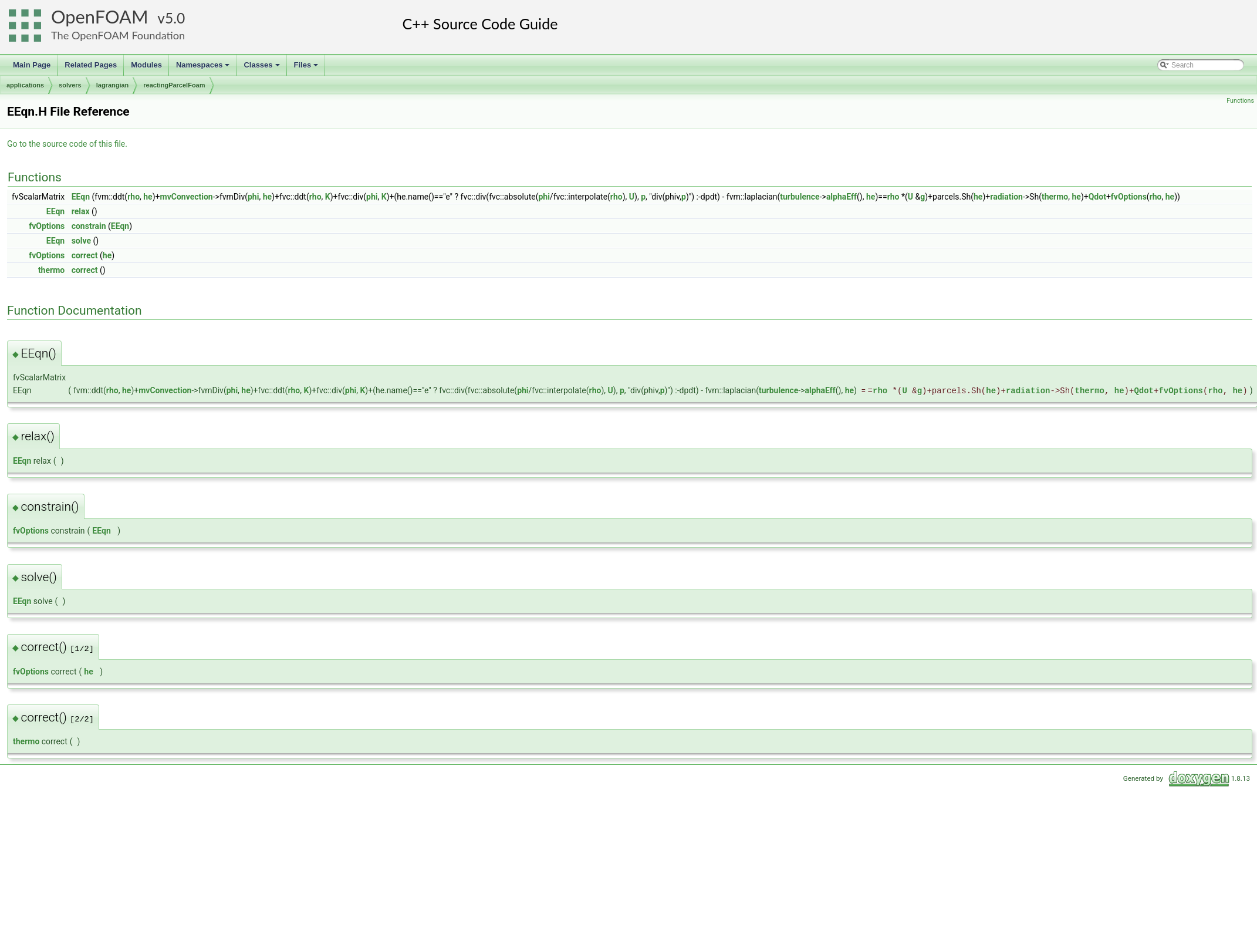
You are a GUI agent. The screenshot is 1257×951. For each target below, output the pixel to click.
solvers (70, 85)
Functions (1240, 100)
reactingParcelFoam (174, 85)
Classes (262, 68)
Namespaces (204, 68)
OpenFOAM (99, 17)
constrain (89, 226)
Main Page (31, 64)
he (147, 196)
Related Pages (91, 64)
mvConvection (186, 196)
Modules (146, 64)
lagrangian (112, 85)
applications (25, 85)
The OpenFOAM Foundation (118, 35)
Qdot (1097, 196)
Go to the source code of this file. (67, 144)
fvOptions (1129, 196)
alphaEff (841, 196)
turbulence (799, 196)
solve (81, 240)
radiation (1006, 196)
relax (81, 211)
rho (133, 196)
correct (85, 255)
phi (253, 196)
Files (307, 68)
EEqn (81, 196)
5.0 (175, 17)
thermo (1055, 196)
